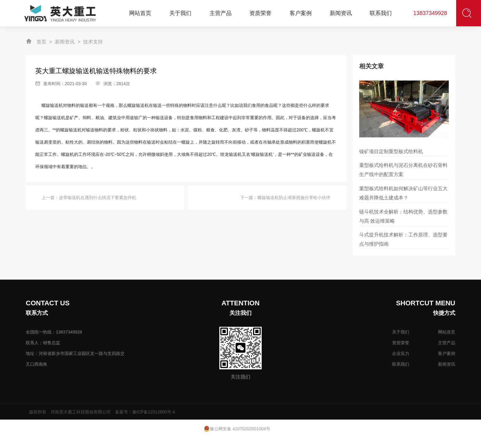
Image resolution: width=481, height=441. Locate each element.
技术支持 (93, 41)
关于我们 (400, 332)
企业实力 (400, 353)
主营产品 (446, 342)
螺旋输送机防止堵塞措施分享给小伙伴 (293, 197)
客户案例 (446, 353)
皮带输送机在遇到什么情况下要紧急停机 (97, 197)
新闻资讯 (65, 41)
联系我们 (400, 364)
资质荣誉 (400, 342)
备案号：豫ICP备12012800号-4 (145, 411)
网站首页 (446, 332)
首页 (41, 41)
